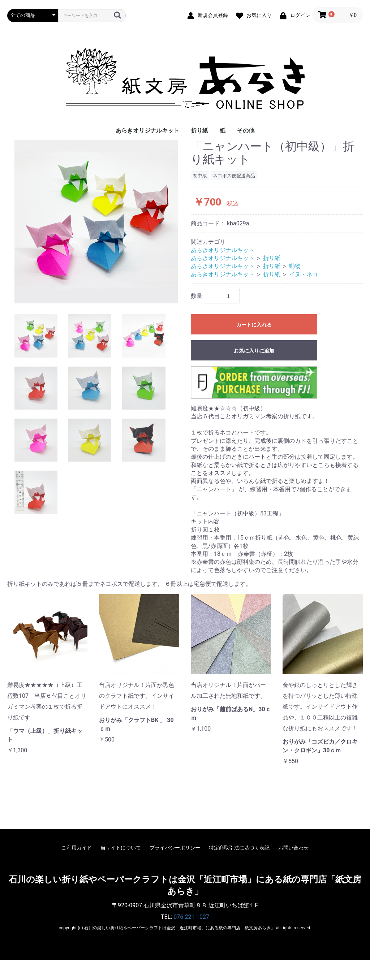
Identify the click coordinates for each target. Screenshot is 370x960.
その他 (245, 130)
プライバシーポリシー (175, 848)
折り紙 (199, 130)
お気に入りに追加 (254, 351)
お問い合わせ (293, 848)
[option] (96, 221)
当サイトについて (120, 848)
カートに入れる (254, 325)
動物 (295, 266)
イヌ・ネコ (303, 274)
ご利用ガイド (76, 848)
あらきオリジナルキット (147, 130)
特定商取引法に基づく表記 (239, 848)
